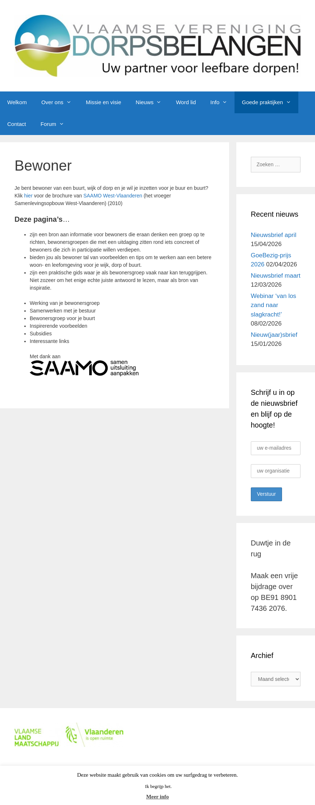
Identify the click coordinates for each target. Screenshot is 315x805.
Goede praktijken (270, 102)
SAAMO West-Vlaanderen (112, 196)
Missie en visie (103, 102)
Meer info (157, 797)
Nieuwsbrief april (274, 235)
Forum (56, 124)
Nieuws (152, 102)
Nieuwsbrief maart (276, 275)
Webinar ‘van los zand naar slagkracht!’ (273, 305)
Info (222, 102)
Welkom (17, 102)
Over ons (60, 102)
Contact (16, 124)
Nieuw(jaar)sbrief (274, 334)
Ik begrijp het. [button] (158, 786)
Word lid (186, 102)
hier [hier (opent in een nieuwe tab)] (28, 196)
